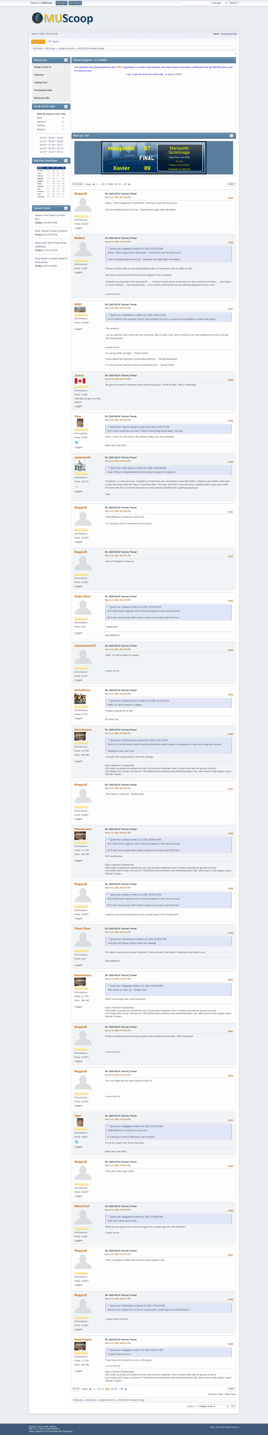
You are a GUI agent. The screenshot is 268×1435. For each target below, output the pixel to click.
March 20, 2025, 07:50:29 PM (117, 1210)
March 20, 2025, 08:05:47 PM (117, 1343)
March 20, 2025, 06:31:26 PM (117, 649)
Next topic (230, 1394)
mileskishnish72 (85, 645)
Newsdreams (83, 729)
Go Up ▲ (235, 1427)
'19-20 (60, 141)
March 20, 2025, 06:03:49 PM (117, 461)
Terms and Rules (223, 1427)
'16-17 (60, 145)
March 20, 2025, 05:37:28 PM (117, 379)
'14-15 (51, 148)
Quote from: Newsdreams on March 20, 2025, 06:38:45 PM (138, 939)
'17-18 (51, 145)
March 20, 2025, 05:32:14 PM (117, 308)
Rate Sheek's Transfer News (49, 258)
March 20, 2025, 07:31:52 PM (117, 1075)
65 (125, 184)
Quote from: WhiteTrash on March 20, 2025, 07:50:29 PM (137, 1305)
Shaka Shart (82, 596)
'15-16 (42, 148)
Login (129, 74)
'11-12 (51, 152)
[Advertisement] (153, 104)
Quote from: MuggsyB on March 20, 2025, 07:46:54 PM (136, 1217)
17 (106, 184)
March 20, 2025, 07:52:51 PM (117, 1254)
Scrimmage (179, 152)
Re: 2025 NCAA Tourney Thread (121, 194)
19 (115, 184)
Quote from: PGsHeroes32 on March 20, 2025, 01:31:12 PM (138, 740)
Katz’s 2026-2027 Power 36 (49, 243)
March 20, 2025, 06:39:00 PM (117, 788)
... (99, 184)
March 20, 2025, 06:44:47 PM (117, 833)
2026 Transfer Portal (45, 231)
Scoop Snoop (41, 262)
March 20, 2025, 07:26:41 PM (117, 1030)
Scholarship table (229, 34)
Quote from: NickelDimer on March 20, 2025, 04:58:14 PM (138, 315)
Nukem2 (63, 231)
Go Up (75, 1389)
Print (231, 184)
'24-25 (42, 137)
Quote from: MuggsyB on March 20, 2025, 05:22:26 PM (136, 248)
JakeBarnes (40, 246)
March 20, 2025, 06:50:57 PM (117, 888)
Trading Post (40, 82)
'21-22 (42, 141)
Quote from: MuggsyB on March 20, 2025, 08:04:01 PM (136, 1350)
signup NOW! (175, 74)
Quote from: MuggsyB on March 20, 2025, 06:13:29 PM (136, 1126)
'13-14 (60, 148)
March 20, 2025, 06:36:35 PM (117, 694)
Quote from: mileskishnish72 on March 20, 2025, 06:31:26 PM (139, 701)
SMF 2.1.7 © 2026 (36, 1429)
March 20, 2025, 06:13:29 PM (117, 511)
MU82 (78, 304)
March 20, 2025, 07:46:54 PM (117, 1165)
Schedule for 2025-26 (179, 169)
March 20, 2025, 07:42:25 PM (117, 1119)
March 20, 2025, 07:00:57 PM (117, 979)
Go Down (77, 184)
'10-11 (60, 152)
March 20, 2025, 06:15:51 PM (117, 556)
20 (119, 184)
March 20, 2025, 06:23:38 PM (117, 600)
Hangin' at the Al (42, 67)
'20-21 (51, 141)
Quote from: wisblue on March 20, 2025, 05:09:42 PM (135, 607)
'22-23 (60, 137)
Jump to (190, 1406)
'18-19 (42, 145)
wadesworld (82, 457)
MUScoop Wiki (41, 98)
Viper (77, 416)
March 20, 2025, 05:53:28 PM (117, 420)
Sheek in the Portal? (45, 215)
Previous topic (215, 1394)
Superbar (39, 74)
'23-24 (51, 137)
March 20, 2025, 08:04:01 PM (117, 1299)
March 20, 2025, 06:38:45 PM (117, 733)
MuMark (79, 238)
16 (102, 184)
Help (212, 1427)
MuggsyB (80, 193)
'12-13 (42, 152)
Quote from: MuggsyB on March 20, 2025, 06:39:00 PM (136, 986)
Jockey (79, 375)
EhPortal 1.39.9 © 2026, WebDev (43, 1427)
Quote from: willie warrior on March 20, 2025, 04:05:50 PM (138, 468)
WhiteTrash (81, 1206)
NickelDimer (82, 690)
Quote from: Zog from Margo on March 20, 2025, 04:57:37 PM (139, 427)
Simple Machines (52, 1429)
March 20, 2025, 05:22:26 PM (117, 197)
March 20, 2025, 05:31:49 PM (117, 242)
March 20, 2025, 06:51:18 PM (117, 932)
